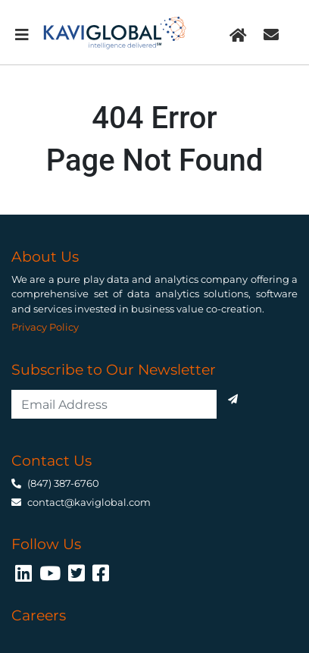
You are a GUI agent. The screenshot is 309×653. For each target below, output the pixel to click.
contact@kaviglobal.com (89, 502)
